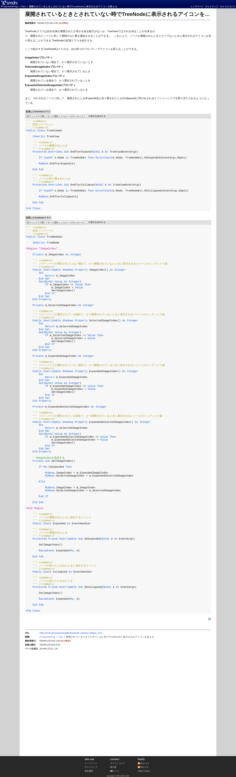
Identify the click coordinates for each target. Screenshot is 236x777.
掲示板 (113, 767)
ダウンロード (77, 116)
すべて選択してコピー (58, 116)
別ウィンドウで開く (36, 116)
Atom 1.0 (144, 763)
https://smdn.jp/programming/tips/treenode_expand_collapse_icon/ (70, 733)
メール (116, 771)
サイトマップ (211, 6)
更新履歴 (89, 771)
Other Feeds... (144, 771)
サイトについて (227, 6)
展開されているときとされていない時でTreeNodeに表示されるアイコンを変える (123, 14)
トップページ (196, 6)
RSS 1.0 (144, 767)
